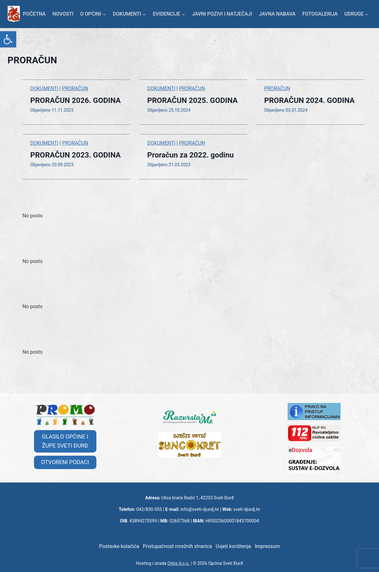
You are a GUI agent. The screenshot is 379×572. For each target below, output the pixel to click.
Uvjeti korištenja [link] (233, 546)
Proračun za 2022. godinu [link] (190, 155)
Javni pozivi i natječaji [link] (222, 14)
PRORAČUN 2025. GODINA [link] (192, 100)
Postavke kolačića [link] (119, 546)
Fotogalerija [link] (320, 14)
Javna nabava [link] (277, 14)
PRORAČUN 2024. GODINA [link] (309, 100)
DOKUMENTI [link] (44, 88)
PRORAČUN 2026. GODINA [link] (75, 100)
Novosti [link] (62, 14)
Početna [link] (34, 14)
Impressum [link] (267, 546)
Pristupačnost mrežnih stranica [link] (177, 546)
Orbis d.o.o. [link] (179, 563)
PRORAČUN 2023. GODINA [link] (75, 155)
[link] (8, 39)
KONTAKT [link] (34, 42)
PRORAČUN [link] (75, 88)
